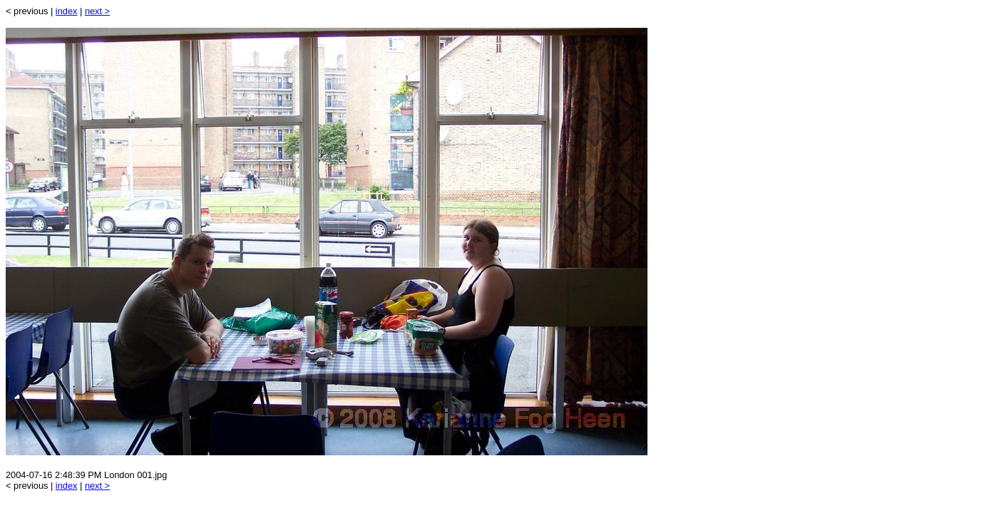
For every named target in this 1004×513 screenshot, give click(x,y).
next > (97, 11)
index (67, 11)
